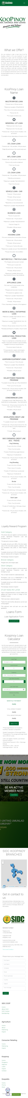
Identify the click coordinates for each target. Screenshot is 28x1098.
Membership (5, 1013)
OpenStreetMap (11, 886)
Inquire (4, 1032)
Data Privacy (16, 1094)
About (3, 1027)
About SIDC (5, 1009)
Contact (4, 1071)
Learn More (14, 795)
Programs (5, 1062)
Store (3, 1087)
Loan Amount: (14, 665)
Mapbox (3, 887)
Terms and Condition (8, 949)
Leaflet (2, 886)
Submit (6, 993)
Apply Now (14, 723)
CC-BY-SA (21, 886)
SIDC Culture (5, 1011)
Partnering (5, 1030)
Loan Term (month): (14, 678)
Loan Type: (14, 659)
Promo (4, 1085)
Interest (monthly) (14, 693)
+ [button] (2, 861)
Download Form (14, 621)
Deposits (4, 1064)
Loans (3, 1066)
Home (3, 1007)
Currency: (14, 672)
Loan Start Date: (14, 686)
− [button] (2, 863)
